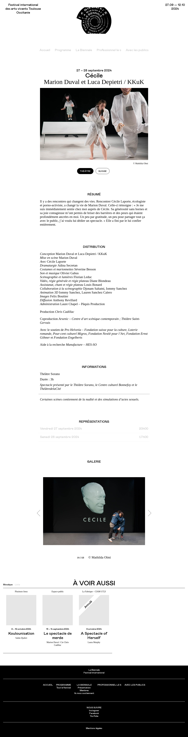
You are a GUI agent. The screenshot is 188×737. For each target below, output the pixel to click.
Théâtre (85, 171)
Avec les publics (137, 50)
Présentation (84, 688)
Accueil (45, 50)
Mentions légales (94, 728)
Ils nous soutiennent (84, 693)
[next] (148, 513)
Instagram (94, 711)
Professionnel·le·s (109, 50)
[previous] (40, 513)
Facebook (94, 713)
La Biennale (84, 50)
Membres (84, 690)
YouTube (94, 716)
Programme (63, 50)
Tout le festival (63, 688)
